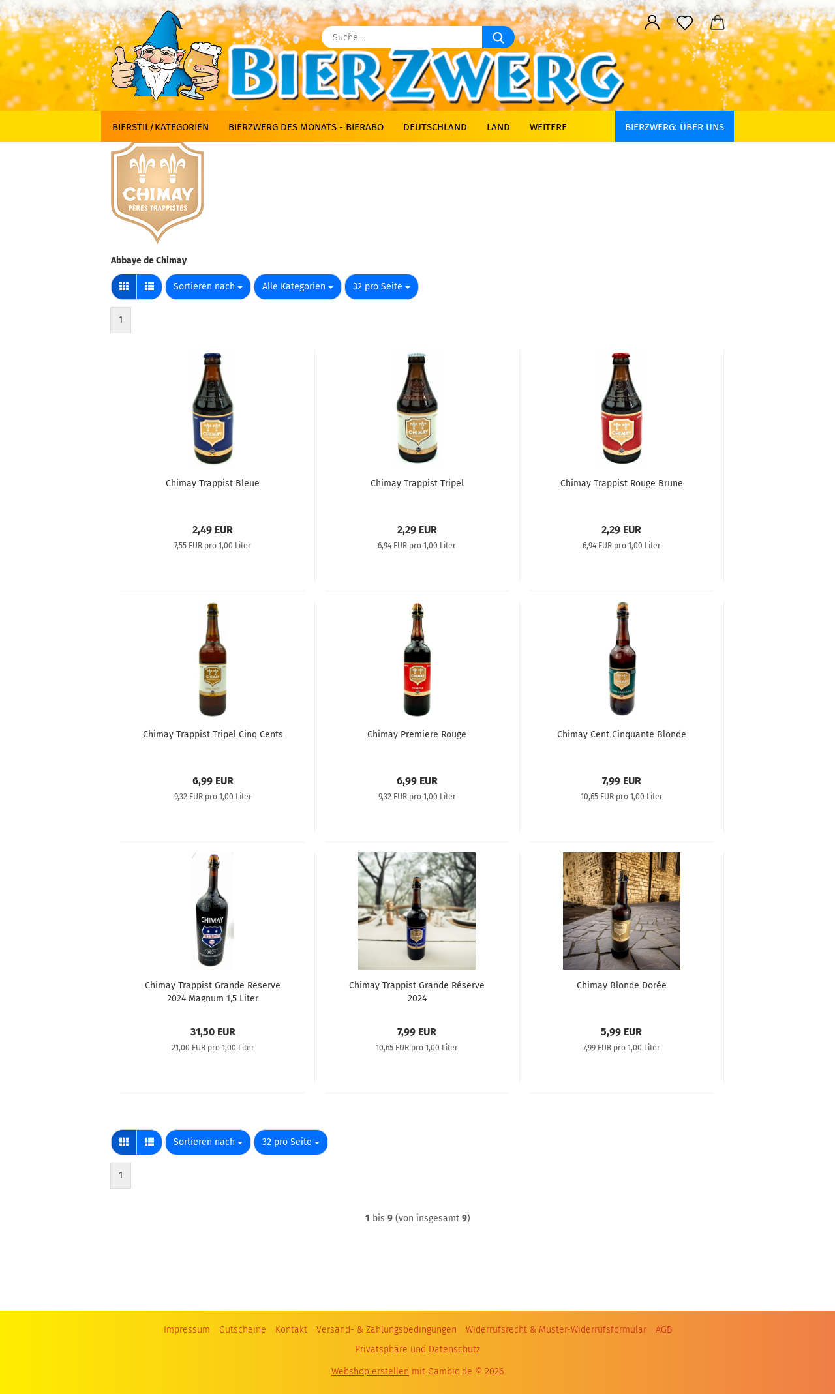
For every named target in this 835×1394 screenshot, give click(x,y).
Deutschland (435, 127)
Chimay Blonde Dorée (622, 985)
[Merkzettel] (685, 23)
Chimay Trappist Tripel (417, 483)
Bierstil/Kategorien (160, 127)
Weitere (548, 127)
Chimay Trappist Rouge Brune (621, 483)
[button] (652, 23)
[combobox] (208, 287)
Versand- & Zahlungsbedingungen (386, 1329)
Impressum (187, 1329)
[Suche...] (498, 37)
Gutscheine (242, 1329)
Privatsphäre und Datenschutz (417, 1349)
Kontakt (291, 1329)
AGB (664, 1329)
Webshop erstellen (370, 1371)
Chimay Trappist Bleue (213, 483)
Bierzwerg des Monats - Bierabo (306, 127)
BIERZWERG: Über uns (674, 127)
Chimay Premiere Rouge (416, 734)
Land (498, 127)
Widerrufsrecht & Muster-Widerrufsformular (556, 1329)
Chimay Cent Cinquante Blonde (621, 734)
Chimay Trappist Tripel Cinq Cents (213, 734)
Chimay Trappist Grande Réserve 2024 (417, 991)
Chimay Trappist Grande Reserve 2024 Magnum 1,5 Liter (213, 991)
